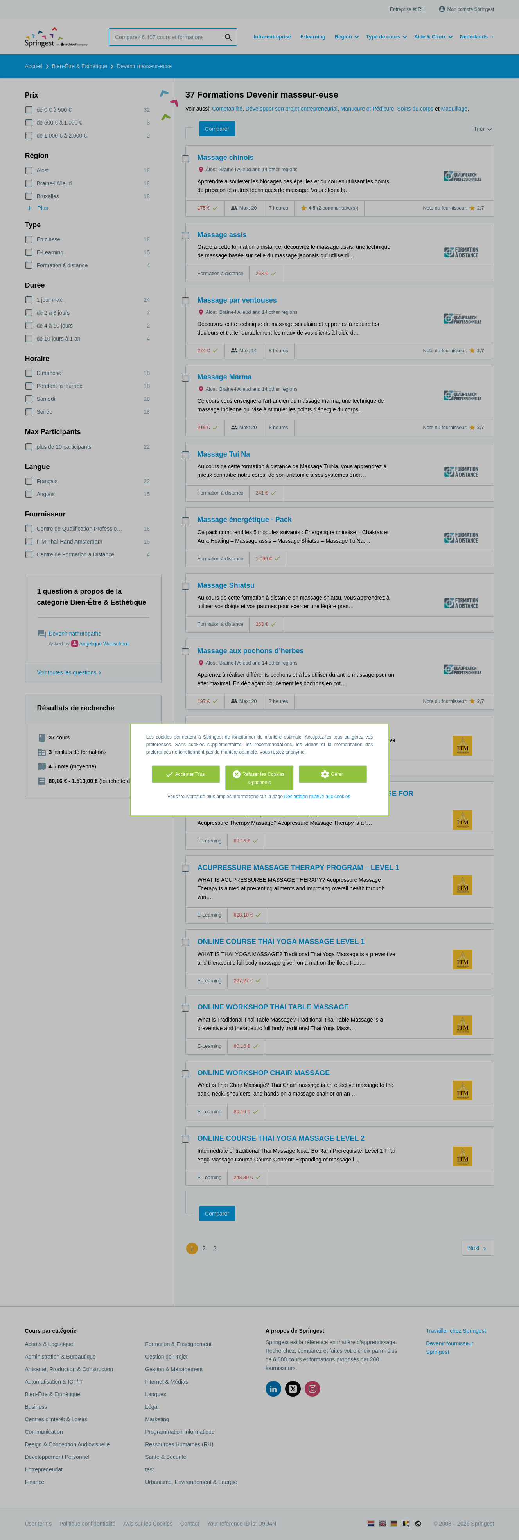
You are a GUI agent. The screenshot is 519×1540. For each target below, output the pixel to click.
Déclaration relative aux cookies (317, 796)
